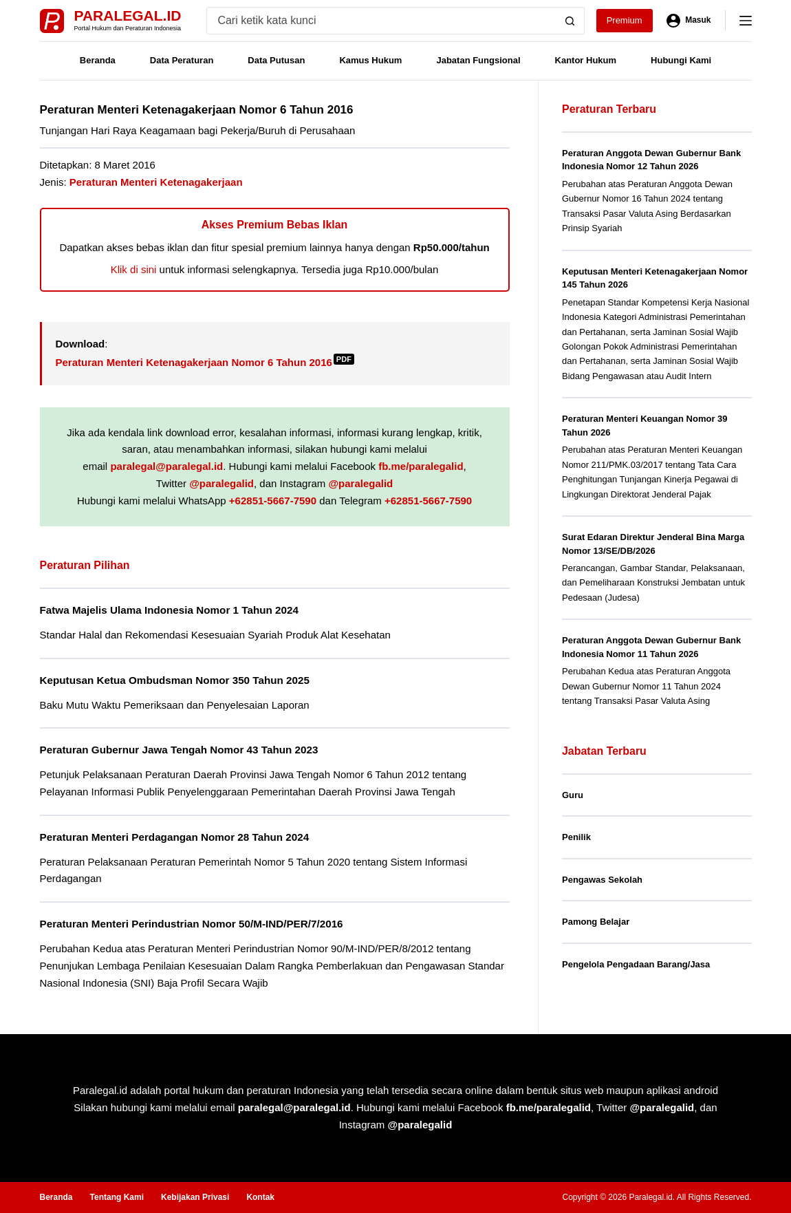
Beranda (98, 60)
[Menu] (745, 20)
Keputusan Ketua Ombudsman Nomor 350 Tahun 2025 (175, 680)
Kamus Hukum (370, 60)
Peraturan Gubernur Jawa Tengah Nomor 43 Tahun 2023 (179, 749)
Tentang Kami (117, 1197)
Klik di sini (134, 269)
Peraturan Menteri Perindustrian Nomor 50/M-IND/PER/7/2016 (192, 924)
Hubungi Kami (681, 60)
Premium (624, 20)
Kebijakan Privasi (195, 1197)
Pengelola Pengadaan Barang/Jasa (636, 964)
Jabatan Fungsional (478, 60)
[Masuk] (689, 21)
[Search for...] (381, 20)
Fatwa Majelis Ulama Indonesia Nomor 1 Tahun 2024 (170, 610)
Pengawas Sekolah (602, 879)
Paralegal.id (128, 15)
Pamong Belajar (595, 921)
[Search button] (570, 20)
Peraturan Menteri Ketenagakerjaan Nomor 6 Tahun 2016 (205, 362)
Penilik (576, 837)
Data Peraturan (181, 60)
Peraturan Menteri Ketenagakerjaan (156, 182)
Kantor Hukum (586, 60)
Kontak (260, 1197)
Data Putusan (276, 60)
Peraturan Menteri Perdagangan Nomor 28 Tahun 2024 (175, 837)
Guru (572, 795)
